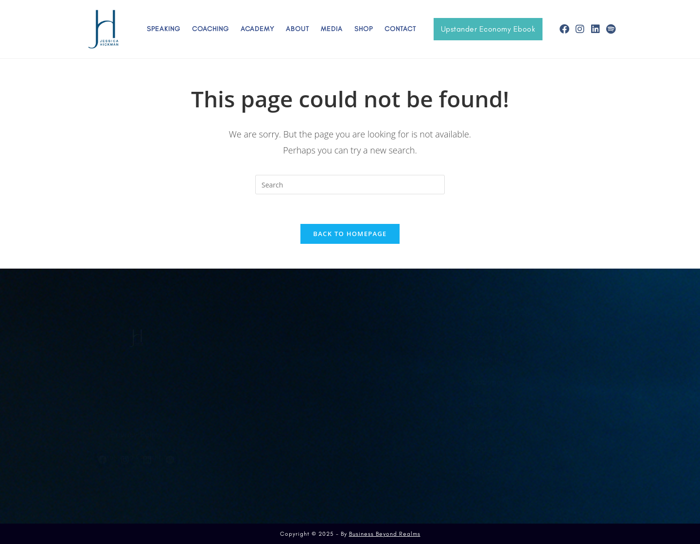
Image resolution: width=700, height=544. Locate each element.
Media (332, 29)
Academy (257, 29)
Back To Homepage (349, 233)
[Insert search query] (350, 184)
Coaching (210, 29)
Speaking (163, 29)
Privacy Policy (136, 413)
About (297, 29)
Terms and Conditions (136, 436)
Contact (400, 29)
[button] (488, 29)
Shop (363, 29)
